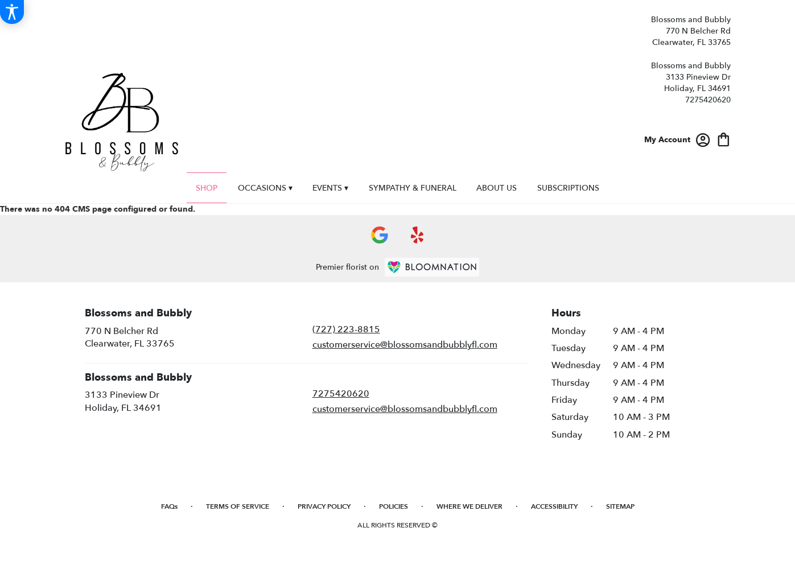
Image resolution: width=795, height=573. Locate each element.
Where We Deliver (469, 506)
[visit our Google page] (379, 235)
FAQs (169, 506)
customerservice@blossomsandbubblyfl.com (404, 345)
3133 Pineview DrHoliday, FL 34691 (123, 401)
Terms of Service (237, 506)
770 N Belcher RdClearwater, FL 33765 (130, 337)
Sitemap (620, 506)
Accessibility (554, 506)
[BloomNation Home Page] (432, 267)
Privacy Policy (324, 506)
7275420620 (708, 99)
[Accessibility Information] (12, 12)
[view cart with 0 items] (723, 138)
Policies (393, 506)
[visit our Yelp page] (417, 235)
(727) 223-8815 (346, 329)
